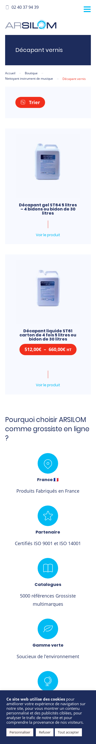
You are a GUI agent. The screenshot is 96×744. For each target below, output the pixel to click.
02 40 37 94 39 (22, 7)
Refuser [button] (44, 732)
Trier (30, 102)
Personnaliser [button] (19, 732)
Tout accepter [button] (68, 732)
